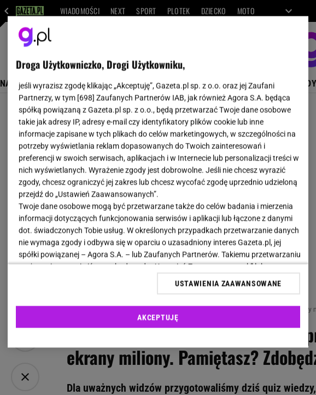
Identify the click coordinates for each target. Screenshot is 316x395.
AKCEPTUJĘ (157, 317)
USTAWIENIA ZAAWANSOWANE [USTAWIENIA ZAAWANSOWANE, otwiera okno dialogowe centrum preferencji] (228, 283)
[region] (158, 182)
